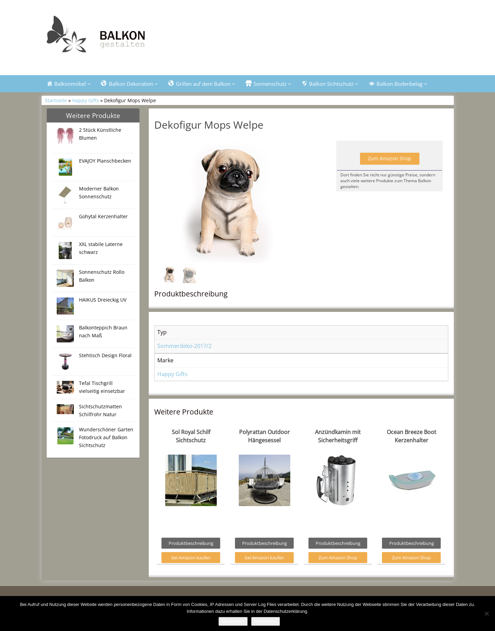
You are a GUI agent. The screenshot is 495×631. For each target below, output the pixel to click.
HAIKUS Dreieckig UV (102, 299)
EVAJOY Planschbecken (105, 160)
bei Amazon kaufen (191, 557)
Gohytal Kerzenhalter (103, 216)
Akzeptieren (233, 621)
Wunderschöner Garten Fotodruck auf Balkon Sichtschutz (106, 437)
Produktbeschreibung (191, 543)
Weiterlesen (265, 621)
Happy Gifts (85, 100)
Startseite (56, 100)
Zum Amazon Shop (389, 158)
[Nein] (486, 613)
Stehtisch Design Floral (105, 355)
